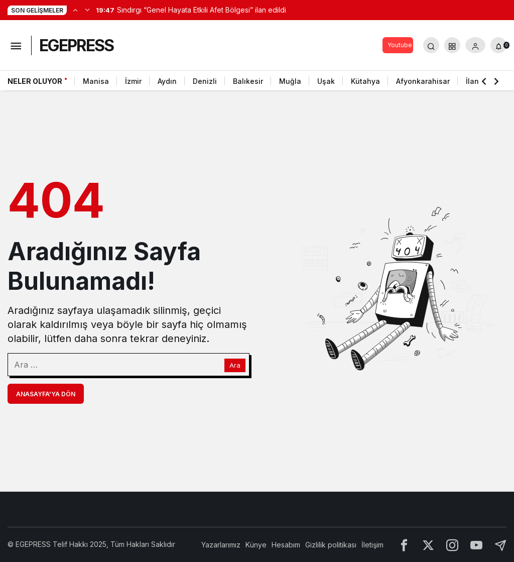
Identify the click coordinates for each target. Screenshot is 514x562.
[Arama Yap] (431, 45)
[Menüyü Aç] (16, 45)
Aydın (167, 81)
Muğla (290, 81)
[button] (452, 45)
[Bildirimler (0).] (498, 45)
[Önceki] (75, 10)
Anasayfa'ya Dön (45, 394)
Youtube (400, 45)
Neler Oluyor (35, 81)
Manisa (96, 81)
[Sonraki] (87, 10)
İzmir (133, 81)
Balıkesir (248, 81)
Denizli (205, 81)
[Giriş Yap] (475, 45)
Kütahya (365, 81)
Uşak (326, 81)
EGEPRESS (76, 45)
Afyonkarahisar (423, 81)
